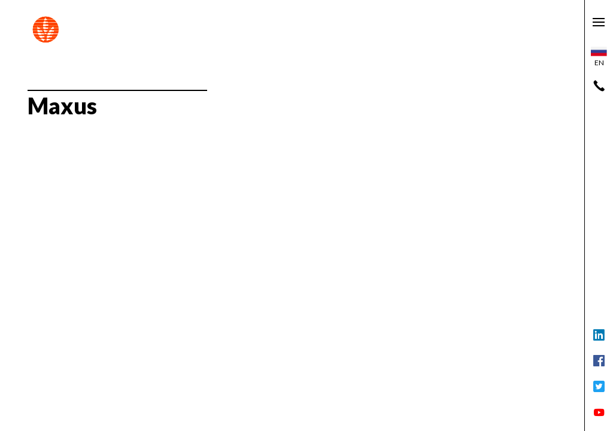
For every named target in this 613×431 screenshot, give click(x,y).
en (599, 57)
